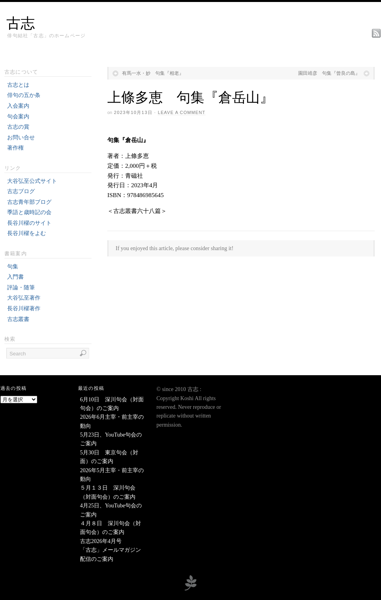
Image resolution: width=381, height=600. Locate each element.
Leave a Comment (181, 112)
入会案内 (18, 106)
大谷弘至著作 (23, 298)
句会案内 (18, 117)
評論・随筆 (21, 288)
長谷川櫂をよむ (26, 233)
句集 (12, 267)
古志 (20, 23)
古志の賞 (18, 127)
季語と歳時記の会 (29, 212)
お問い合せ (21, 138)
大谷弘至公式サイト (32, 181)
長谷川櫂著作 (23, 308)
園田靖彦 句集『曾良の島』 (329, 73)
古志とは (18, 85)
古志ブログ (21, 191)
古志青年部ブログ (29, 202)
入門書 (15, 277)
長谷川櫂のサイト (29, 223)
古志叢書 (18, 319)
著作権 (15, 148)
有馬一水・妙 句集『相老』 (153, 73)
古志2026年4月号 (101, 541)
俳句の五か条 (23, 95)
